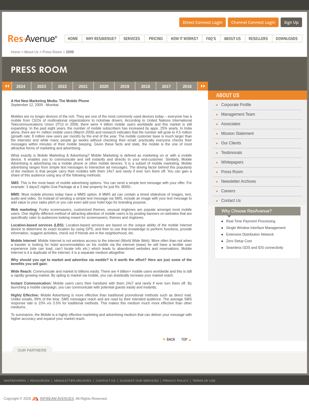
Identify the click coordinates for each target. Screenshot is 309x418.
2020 (104, 86)
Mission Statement (237, 133)
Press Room (52, 52)
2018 (145, 86)
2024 (21, 86)
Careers (228, 191)
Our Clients (231, 143)
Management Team (238, 114)
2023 (41, 86)
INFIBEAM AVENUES (53, 398)
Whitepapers (232, 162)
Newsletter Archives (238, 181)
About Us (31, 52)
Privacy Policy (175, 380)
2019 (124, 86)
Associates (230, 124)
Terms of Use (204, 380)
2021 (83, 86)
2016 (187, 86)
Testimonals (231, 152)
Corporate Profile (236, 104)
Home (15, 52)
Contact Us (231, 200)
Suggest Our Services (139, 380)
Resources (40, 380)
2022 (62, 86)
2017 (166, 86)
